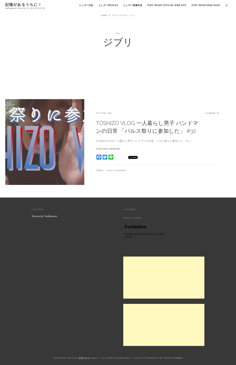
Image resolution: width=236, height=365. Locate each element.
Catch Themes (173, 358)
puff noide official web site (166, 5)
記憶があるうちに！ (23, 4)
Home (104, 15)
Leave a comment (116, 171)
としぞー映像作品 (132, 5)
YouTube (101, 113)
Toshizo (99, 171)
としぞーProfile (108, 5)
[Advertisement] (118, 77)
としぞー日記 (86, 5)
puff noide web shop (206, 5)
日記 (110, 113)
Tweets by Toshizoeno (44, 216)
